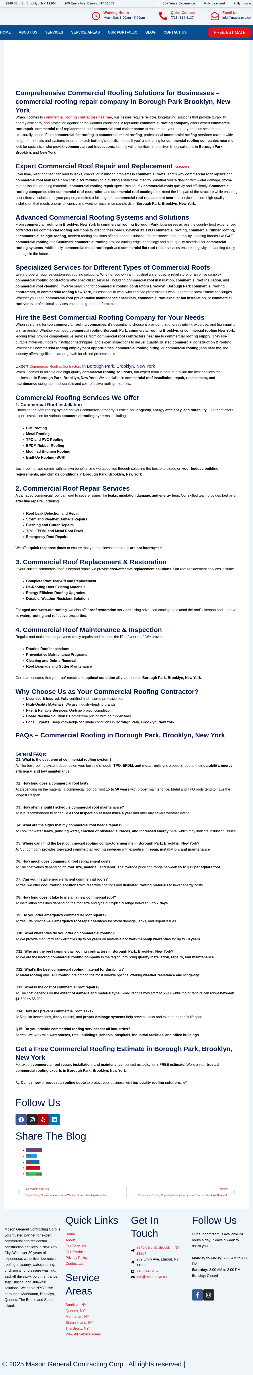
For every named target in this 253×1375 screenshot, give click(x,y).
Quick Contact (183, 13)
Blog (150, 32)
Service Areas (85, 32)
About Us (28, 32)
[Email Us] (215, 16)
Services (54, 32)
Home (5, 32)
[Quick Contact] (163, 16)
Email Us (229, 13)
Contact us (175, 32)
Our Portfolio (122, 32)
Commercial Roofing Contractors (55, 366)
